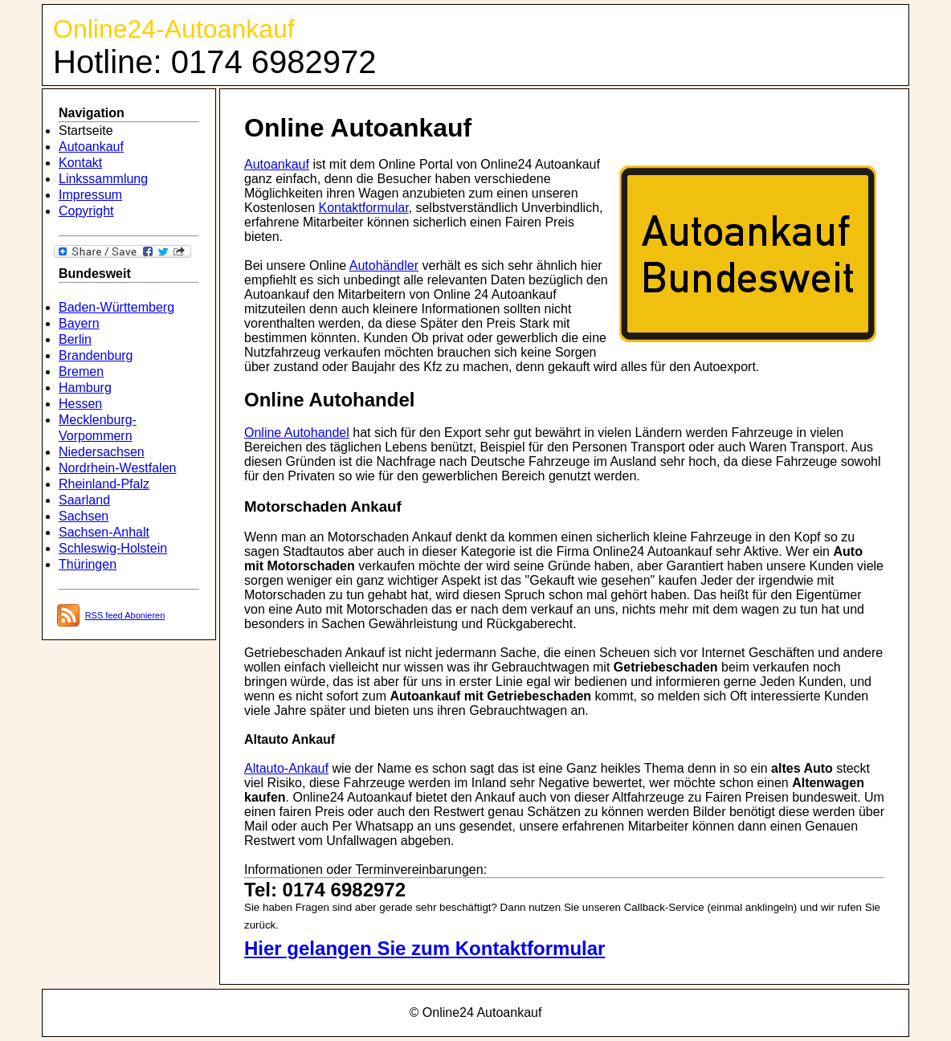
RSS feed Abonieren (125, 615)
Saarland (84, 500)
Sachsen (83, 516)
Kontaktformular (364, 207)
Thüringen (87, 564)
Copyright (86, 211)
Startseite (86, 130)
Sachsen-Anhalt (104, 532)
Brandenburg (96, 355)
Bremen (81, 371)
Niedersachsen (102, 452)
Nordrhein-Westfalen (117, 468)
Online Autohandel (296, 432)
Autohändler (383, 265)
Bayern (79, 323)
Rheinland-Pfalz (104, 484)
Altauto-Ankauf (286, 768)
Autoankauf (91, 146)
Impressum (90, 195)
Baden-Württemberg (116, 307)
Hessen (80, 403)
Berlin (75, 339)
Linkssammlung (103, 179)
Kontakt (80, 162)
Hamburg (85, 387)
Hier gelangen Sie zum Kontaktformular (424, 948)
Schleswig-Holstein (113, 548)
